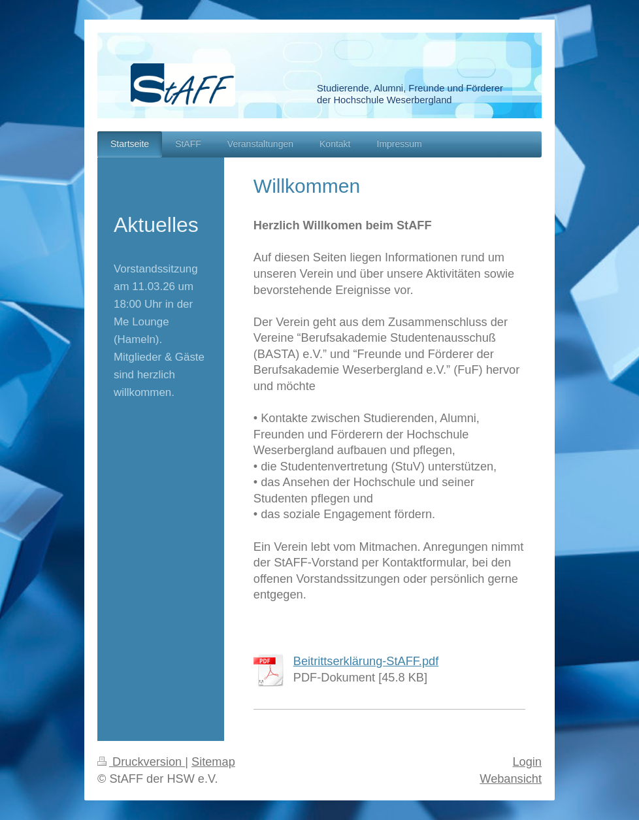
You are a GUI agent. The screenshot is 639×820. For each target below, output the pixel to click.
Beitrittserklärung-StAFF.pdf (365, 661)
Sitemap (213, 761)
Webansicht (511, 778)
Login (527, 761)
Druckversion (141, 761)
